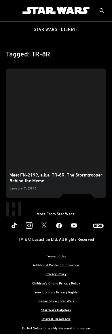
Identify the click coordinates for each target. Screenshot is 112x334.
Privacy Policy (56, 274)
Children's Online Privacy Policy (56, 283)
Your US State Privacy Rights (56, 292)
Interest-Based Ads (56, 319)
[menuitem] (9, 10)
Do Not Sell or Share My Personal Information (56, 328)
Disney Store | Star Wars (56, 301)
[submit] (102, 11)
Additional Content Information (56, 265)
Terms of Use (56, 256)
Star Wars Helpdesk (56, 310)
